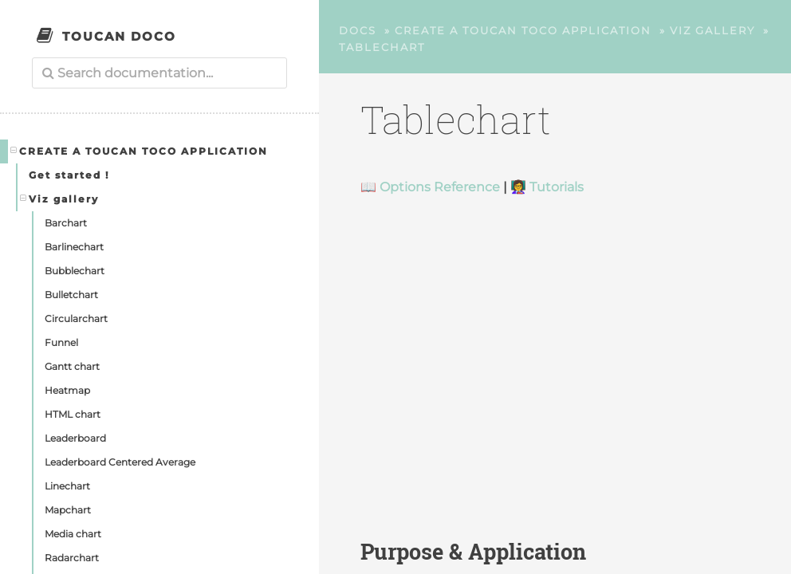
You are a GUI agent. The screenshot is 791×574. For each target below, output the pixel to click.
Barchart (66, 223)
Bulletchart (71, 295)
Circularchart (76, 318)
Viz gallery (60, 198)
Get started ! (69, 175)
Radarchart (72, 558)
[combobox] (159, 72)
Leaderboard (75, 438)
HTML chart (72, 414)
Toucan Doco (119, 36)
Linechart (67, 486)
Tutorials (556, 187)
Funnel (61, 342)
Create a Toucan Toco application (139, 150)
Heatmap (67, 390)
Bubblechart (74, 271)
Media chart (73, 534)
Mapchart (68, 510)
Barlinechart (74, 247)
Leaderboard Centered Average (120, 462)
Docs (357, 30)
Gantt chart (72, 366)
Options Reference (440, 187)
